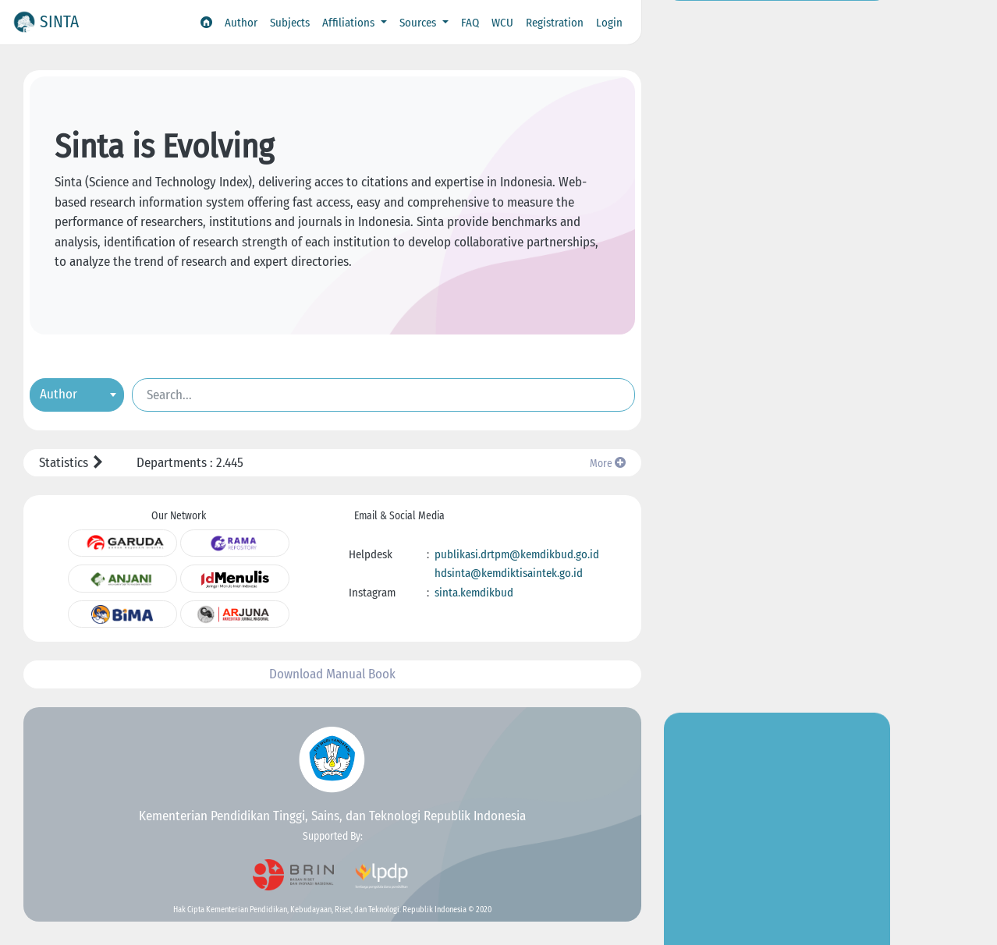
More (608, 463)
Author (241, 23)
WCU (502, 23)
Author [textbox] (58, 393)
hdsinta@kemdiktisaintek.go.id (509, 573)
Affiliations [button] (350, 23)
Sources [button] (419, 23)
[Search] (383, 394)
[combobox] (77, 394)
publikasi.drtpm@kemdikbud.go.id (517, 554)
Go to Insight (777, 308)
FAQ (470, 23)
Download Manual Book (332, 674)
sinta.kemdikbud (474, 593)
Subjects (290, 23)
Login (609, 23)
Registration (555, 23)
